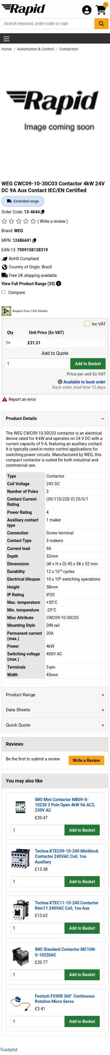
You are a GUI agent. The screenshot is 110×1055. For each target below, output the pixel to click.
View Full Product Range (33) (31, 283)
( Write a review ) (52, 221)
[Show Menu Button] (6, 38)
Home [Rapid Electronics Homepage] (7, 49)
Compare (13, 292)
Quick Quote (18, 725)
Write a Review (86, 760)
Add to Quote (55, 353)
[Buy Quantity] (37, 363)
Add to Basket (88, 363)
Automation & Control (36, 49)
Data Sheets (18, 709)
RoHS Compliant (20, 258)
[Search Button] (101, 23)
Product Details (21, 418)
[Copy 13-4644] (42, 212)
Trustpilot (8, 1049)
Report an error (18, 399)
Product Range (20, 694)
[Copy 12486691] (34, 240)
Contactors (68, 49)
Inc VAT (55, 323)
